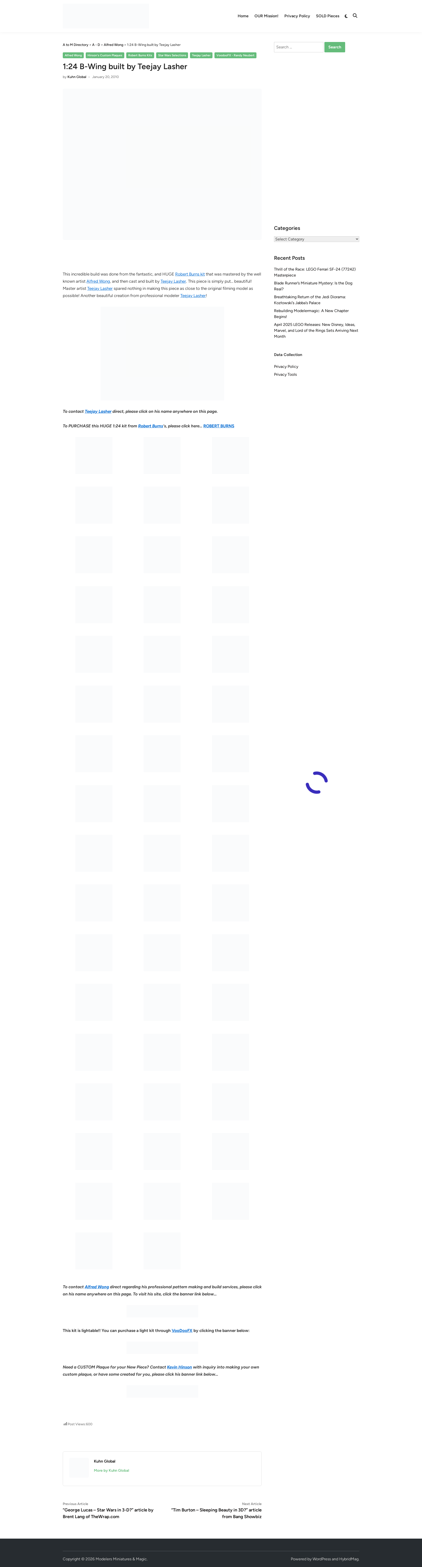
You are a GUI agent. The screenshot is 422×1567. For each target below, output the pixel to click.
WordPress (322, 1559)
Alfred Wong (73, 55)
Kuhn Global (76, 77)
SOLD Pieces (327, 16)
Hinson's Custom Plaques (104, 55)
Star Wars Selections (172, 55)
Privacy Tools (285, 374)
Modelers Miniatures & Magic (121, 1559)
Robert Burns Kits (140, 55)
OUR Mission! (266, 16)
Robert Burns (150, 425)
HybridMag (349, 1559)
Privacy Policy (297, 16)
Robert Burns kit (190, 274)
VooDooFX (182, 1330)
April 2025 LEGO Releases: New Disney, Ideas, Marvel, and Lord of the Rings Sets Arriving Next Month (316, 330)
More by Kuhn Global (111, 1470)
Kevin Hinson (179, 1367)
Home (243, 16)
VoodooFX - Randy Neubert (235, 55)
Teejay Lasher (201, 55)
